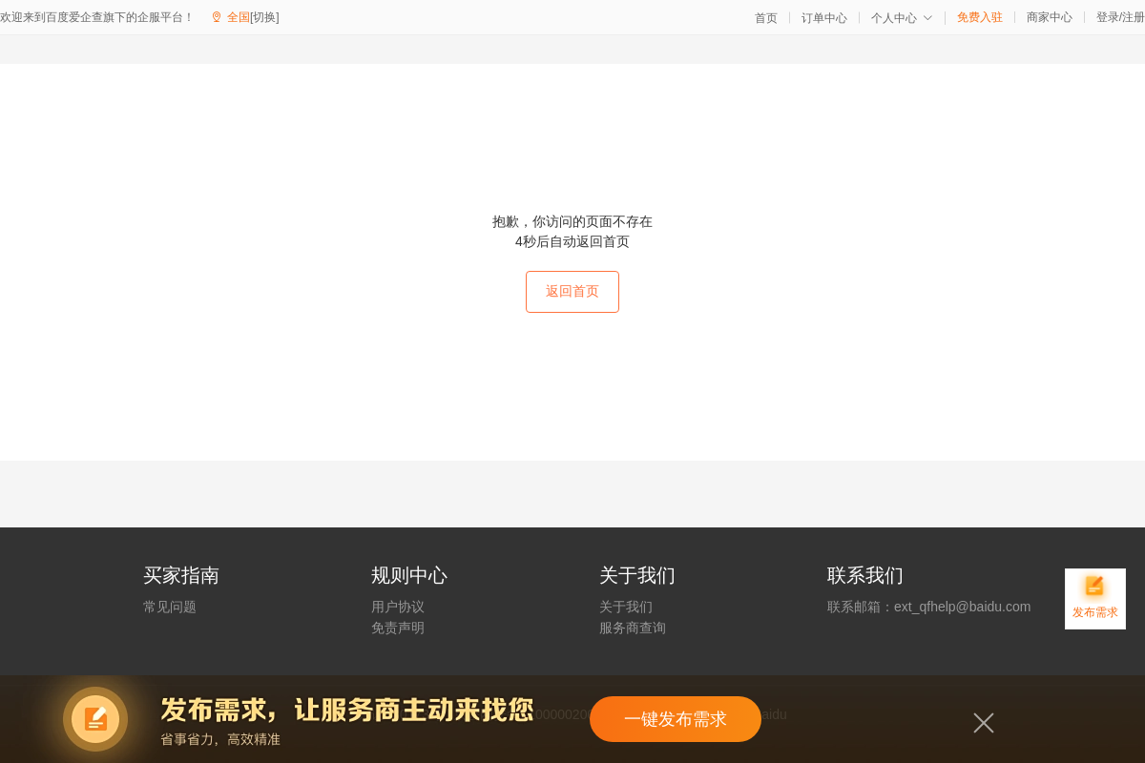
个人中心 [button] (902, 18)
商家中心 (1049, 17)
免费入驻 (980, 17)
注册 (1133, 17)
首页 (766, 18)
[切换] (265, 17)
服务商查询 (632, 627)
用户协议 (398, 606)
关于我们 (626, 606)
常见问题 (170, 606)
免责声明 (398, 627)
